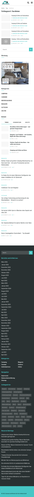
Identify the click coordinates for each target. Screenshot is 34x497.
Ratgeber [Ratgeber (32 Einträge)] (13, 410)
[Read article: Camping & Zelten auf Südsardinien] (5, 18)
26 (11, 235)
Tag (7, 8)
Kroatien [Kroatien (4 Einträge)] (23, 401)
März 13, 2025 (5, 235)
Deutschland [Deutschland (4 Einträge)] (5, 398)
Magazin (4, 104)
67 (13, 167)
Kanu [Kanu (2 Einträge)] (8, 401)
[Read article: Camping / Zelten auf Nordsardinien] (5, 41)
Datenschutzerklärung (8, 378)
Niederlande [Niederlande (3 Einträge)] (26, 404)
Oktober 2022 (5, 325)
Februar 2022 (5, 339)
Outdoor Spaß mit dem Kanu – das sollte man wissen (19, 143)
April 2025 (4, 280)
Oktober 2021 (5, 347)
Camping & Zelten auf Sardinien (19, 23)
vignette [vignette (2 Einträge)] (10, 419)
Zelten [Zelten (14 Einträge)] (20, 426)
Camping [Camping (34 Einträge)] (26, 389)
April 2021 (4, 355)
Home (2, 8)
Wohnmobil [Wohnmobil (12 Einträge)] (5, 423)
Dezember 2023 (6, 304)
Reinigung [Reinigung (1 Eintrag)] (22, 410)
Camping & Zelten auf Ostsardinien (20, 31)
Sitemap (3, 380)
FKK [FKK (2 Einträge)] (27, 398)
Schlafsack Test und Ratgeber (9, 188)
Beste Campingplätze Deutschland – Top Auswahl (15, 233)
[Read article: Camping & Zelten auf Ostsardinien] (5, 33)
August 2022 (5, 331)
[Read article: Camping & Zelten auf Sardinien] (5, 26)
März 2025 (4, 283)
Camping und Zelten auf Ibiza (18, 150)
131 (22, 27)
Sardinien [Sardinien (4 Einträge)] (11, 416)
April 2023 (4, 315)
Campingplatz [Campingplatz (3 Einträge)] (18, 392)
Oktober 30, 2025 (5, 179)
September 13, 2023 (6, 167)
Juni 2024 (4, 296)
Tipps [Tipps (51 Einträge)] (23, 416)
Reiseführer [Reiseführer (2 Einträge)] (23, 413)
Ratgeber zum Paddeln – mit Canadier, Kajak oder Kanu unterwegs (21, 135)
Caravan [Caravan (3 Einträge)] (15, 395)
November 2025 (6, 270)
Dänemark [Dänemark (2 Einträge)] (14, 398)
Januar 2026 (5, 264)
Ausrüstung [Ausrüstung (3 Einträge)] (12, 389)
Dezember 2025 (6, 267)
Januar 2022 (5, 341)
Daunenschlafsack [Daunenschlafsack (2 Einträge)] (25, 395)
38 (12, 225)
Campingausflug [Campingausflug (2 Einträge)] (7, 392)
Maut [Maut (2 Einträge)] (14, 404)
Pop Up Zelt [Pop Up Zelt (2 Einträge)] (5, 410)
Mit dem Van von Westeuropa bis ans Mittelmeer (15, 460)
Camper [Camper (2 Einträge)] (19, 389)
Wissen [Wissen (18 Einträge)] (27, 419)
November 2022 (6, 323)
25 (22, 43)
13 (13, 214)
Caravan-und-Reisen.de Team (20, 17)
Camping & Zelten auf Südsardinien (20, 15)
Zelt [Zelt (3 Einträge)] (14, 426)
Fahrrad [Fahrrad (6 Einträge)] (22, 398)
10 (12, 190)
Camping (4, 93)
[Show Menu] (32, 2)
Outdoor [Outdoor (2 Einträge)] (11, 407)
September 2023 (6, 307)
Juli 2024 (4, 294)
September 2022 (6, 328)
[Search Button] (28, 2)
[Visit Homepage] (5, 3)
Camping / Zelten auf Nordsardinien (20, 39)
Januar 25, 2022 (5, 190)
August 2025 (5, 275)
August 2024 (5, 291)
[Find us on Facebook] (1, 490)
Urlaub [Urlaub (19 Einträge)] (4, 419)
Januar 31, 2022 (15, 20)
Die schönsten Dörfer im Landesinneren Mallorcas (15, 463)
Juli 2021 (4, 352)
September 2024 (6, 288)
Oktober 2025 (5, 272)
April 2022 (4, 333)
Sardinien (11, 8)
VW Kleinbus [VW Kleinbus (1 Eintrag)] (18, 419)
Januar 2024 (5, 301)
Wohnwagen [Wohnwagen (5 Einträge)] (14, 423)
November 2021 (6, 344)
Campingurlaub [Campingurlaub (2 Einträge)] (6, 395)
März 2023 (4, 317)
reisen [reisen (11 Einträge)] (4, 416)
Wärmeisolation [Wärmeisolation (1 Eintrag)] (6, 426)
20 (22, 20)
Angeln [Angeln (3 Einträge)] (4, 389)
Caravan (4, 97)
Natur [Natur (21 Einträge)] (19, 404)
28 (22, 35)
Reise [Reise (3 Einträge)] (15, 413)
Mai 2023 (4, 312)
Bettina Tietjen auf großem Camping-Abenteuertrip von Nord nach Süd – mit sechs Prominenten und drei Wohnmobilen (16, 163)
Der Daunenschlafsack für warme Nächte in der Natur (16, 223)
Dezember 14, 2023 (6, 214)
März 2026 (4, 262)
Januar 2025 (5, 286)
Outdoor (4, 107)
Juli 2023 (4, 309)
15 (12, 202)
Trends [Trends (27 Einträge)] (29, 416)
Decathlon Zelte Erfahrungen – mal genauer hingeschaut (20, 127)
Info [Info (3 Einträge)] (3, 401)
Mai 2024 (4, 299)
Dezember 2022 (6, 320)
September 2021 (6, 349)
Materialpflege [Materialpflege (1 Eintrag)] (6, 404)
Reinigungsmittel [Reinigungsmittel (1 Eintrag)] (7, 413)
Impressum (4, 375)
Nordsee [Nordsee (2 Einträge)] (4, 407)
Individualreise (6, 100)
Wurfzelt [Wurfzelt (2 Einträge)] (22, 423)
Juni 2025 (4, 278)
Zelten (3, 111)
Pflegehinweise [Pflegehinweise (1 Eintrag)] (20, 407)
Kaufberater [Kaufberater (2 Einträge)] (15, 401)
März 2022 (4, 336)
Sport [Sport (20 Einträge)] (17, 416)
